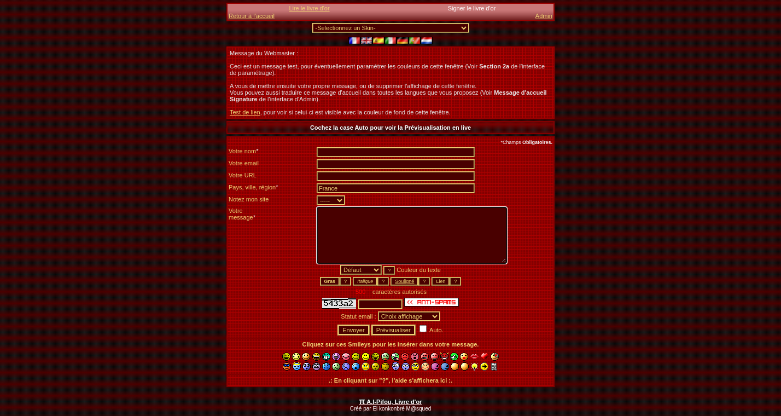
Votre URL (243, 175)
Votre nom (243, 151)
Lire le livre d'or (309, 8)
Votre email (244, 163)
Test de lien (245, 112)
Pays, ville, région (253, 187)
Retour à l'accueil (252, 16)
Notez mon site (249, 199)
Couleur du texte (419, 270)
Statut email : (359, 316)
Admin (543, 16)
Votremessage (242, 214)
